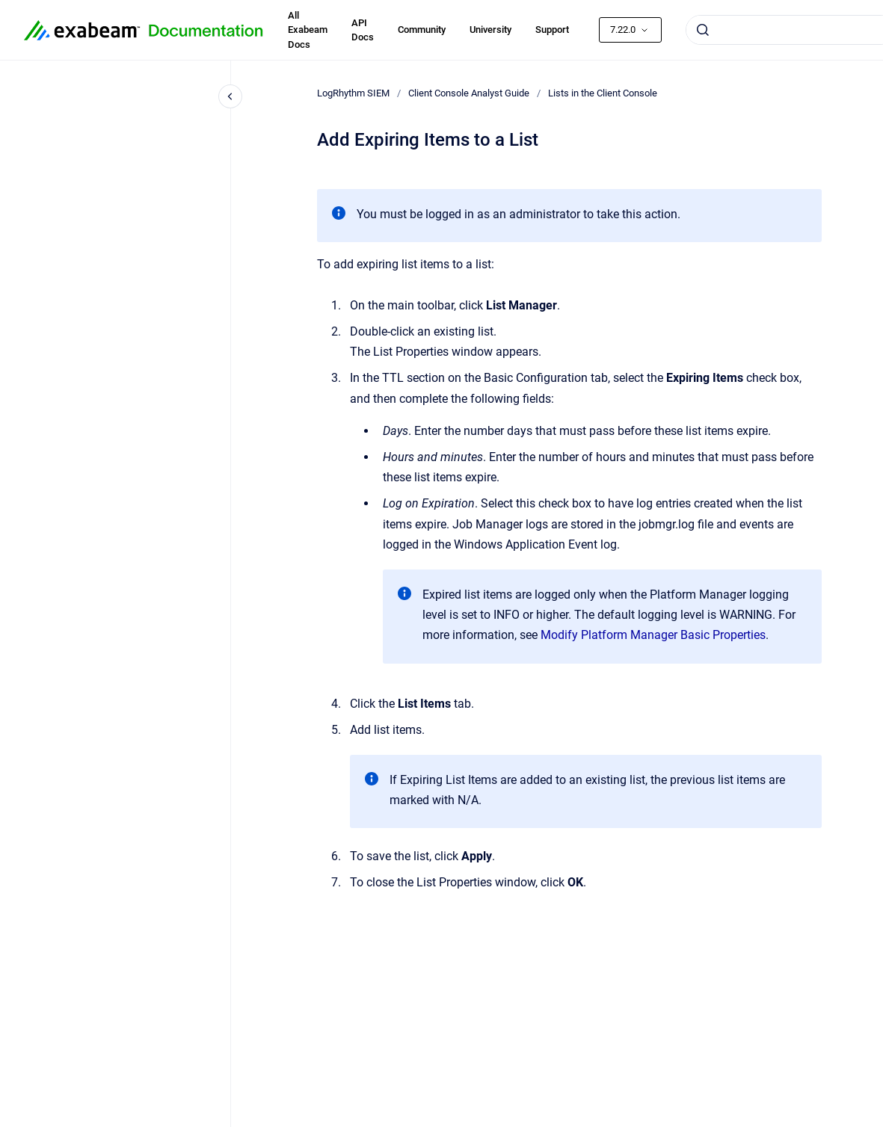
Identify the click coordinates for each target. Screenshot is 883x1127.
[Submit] (703, 30)
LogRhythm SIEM (353, 93)
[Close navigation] (230, 96)
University (490, 29)
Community (422, 29)
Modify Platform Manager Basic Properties (653, 635)
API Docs (362, 30)
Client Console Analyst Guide (468, 93)
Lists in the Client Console (602, 93)
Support (552, 29)
